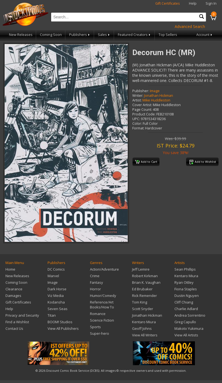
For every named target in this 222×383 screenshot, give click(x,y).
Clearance (13, 288)
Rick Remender (144, 295)
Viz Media (56, 295)
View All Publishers (63, 328)
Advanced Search (190, 26)
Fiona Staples (185, 288)
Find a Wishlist (17, 321)
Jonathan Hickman (158, 95)
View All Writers (144, 335)
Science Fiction (102, 320)
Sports (95, 326)
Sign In (211, 3)
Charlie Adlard (186, 308)
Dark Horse (57, 288)
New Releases (21, 34)
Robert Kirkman (145, 275)
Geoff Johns (142, 328)
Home (10, 269)
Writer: (137, 95)
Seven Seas (58, 308)
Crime (95, 275)
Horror (95, 288)
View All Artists (186, 335)
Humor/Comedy (103, 295)
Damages (13, 295)
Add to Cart (146, 162)
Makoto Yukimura (188, 328)
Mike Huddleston (156, 100)
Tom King (139, 302)
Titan (52, 315)
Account (204, 34)
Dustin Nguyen (186, 295)
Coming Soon (51, 34)
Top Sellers (168, 34)
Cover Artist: (142, 105)
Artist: (137, 100)
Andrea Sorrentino (189, 315)
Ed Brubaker (142, 288)
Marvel (53, 275)
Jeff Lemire (141, 269)
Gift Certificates (167, 3)
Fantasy (96, 282)
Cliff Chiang (183, 302)
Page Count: (142, 109)
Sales (104, 34)
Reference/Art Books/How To (102, 305)
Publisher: (140, 91)
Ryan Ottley (184, 282)
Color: (137, 123)
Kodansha (56, 302)
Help (193, 3)
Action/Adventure (104, 269)
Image (155, 91)
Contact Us (14, 328)
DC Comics (56, 269)
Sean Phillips (185, 269)
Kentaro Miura (144, 321)
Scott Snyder (142, 308)
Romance (98, 313)
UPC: (136, 119)
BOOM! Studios (60, 321)
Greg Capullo (185, 321)
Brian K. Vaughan (146, 282)
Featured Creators (134, 34)
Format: (138, 128)
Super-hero (99, 333)
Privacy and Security (22, 315)
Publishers (79, 34)
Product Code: (144, 114)
